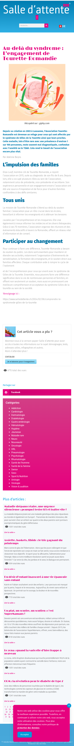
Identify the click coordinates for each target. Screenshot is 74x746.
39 (66, 709)
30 (35, 709)
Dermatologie (18, 415)
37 (59, 709)
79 (13, 717)
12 (36, 707)
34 (49, 709)
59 (9, 715)
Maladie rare (17, 435)
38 (63, 709)
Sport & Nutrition (19, 476)
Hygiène (15, 428)
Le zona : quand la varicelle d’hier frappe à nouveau (32, 652)
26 (20, 709)
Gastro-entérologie (20, 422)
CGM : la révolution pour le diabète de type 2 (33, 681)
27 (24, 709)
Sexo (13, 473)
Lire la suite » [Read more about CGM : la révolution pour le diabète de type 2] (9, 701)
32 (41, 709)
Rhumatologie (18, 459)
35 (52, 709)
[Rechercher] (46, 26)
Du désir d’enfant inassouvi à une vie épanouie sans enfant (35, 579)
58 (5, 715)
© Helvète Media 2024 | (10, 742)
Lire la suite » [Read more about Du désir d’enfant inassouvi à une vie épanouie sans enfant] (9, 603)
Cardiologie (17, 411)
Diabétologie (17, 418)
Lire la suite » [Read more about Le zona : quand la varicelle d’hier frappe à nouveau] (9, 673)
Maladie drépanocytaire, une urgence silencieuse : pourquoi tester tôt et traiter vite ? (35, 508)
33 (45, 709)
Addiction (16, 408)
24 (13, 709)
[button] (37, 17)
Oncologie (16, 445)
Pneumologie (17, 452)
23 (10, 709)
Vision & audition (19, 486)
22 (6, 709)
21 (67, 707)
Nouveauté (16, 442)
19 (60, 707)
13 (39, 707)
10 (29, 707)
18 (56, 707)
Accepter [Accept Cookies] (24, 740)
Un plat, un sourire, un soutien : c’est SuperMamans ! (28, 612)
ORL (13, 449)
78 (9, 717)
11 (33, 707)
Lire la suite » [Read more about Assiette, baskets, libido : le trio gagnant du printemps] (9, 569)
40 (6, 712)
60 (13, 715)
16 (50, 707)
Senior (14, 469)
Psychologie (17, 456)
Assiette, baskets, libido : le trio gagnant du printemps (33, 542)
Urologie (15, 479)
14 (43, 707)
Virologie (15, 483)
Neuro (14, 439)
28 (27, 709)
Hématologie (17, 425)
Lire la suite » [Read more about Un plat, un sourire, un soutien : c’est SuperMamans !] (9, 643)
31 (38, 709)
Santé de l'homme (20, 462)
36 (56, 709)
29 (31, 709)
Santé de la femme (20, 466)
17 (53, 707)
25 (17, 709)
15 (46, 707)
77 (6, 717)
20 (64, 707)
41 (10, 712)
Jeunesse (16, 432)
